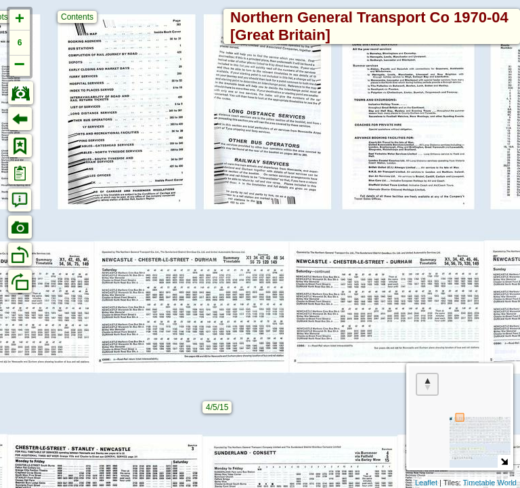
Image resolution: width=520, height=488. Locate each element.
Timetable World (490, 483)
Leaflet (426, 483)
